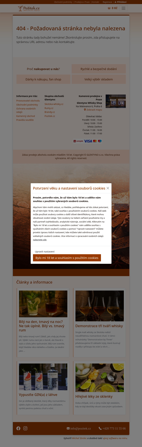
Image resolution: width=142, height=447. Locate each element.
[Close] (107, 188)
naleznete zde (39, 239)
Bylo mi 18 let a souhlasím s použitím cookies (67, 258)
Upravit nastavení (44, 251)
